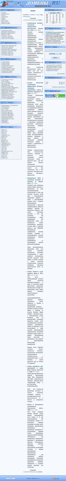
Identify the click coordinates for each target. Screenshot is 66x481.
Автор (37, 14)
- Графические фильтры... (53, 69)
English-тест (4, 158)
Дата (28, 16)
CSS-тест (4, 133)
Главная (3, 12)
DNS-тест (4, 156)
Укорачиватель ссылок (7, 118)
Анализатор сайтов (6, 30)
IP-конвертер (5, 108)
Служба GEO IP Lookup (8, 68)
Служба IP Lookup (6, 67)
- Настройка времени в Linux (54, 66)
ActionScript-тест (6, 144)
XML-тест (4, 132)
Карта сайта (4, 20)
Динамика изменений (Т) (8, 31)
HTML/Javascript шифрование (9, 87)
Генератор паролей (6, 112)
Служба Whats (5, 63)
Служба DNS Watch (6, 71)
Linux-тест (4, 148)
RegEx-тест (4, 141)
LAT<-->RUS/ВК (5, 82)
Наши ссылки (5, 22)
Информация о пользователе (9, 105)
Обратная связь (5, 23)
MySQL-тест (4, 140)
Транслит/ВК (4, 81)
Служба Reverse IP (6, 72)
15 (41, 20)
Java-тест (4, 147)
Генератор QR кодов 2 (7, 114)
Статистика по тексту (7, 79)
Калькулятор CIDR (6, 110)
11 (34, 20)
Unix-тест (4, 149)
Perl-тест (3, 139)
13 (38, 20)
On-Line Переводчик (7, 98)
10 (33, 20)
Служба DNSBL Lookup (7, 70)
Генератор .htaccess (7, 52)
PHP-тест (4, 137)
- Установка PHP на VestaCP (54, 65)
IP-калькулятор (5, 106)
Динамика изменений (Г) (8, 33)
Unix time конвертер (7, 48)
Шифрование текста (7, 93)
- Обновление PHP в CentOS (54, 67)
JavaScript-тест (5, 135)
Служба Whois (5, 62)
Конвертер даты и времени (9, 49)
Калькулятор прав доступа (8, 45)
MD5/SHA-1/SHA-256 (7, 86)
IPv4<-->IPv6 (4, 109)
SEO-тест (4, 129)
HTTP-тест (4, 155)
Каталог (3, 19)
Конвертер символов (7, 83)
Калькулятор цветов (7, 117)
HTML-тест (4, 131)
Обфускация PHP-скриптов (9, 91)
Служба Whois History (7, 66)
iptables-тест (4, 152)
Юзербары (4, 121)
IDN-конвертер (5, 85)
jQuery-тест (4, 136)
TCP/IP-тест (4, 153)
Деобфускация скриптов (8, 89)
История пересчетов (58, 87)
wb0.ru (38, 478)
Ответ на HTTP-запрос (7, 38)
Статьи (3, 15)
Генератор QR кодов (7, 113)
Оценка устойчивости (7, 116)
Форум (3, 18)
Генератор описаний (7, 37)
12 (36, 20)
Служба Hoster (5, 64)
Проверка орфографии (7, 97)
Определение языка (7, 95)
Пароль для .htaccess (7, 46)
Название (32, 14)
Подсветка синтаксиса (7, 94)
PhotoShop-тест (5, 143)
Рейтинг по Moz (5, 34)
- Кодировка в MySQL (52, 70)
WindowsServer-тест (7, 151)
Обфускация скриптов (7, 90)
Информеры (4, 120)
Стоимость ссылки (6, 35)
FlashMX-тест (5, 145)
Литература (4, 16)
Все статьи (61, 73)
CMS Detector (5, 122)
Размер (24, 16)
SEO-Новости (5, 14)
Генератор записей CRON (8, 50)
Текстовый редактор (7, 55)
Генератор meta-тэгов (7, 53)
